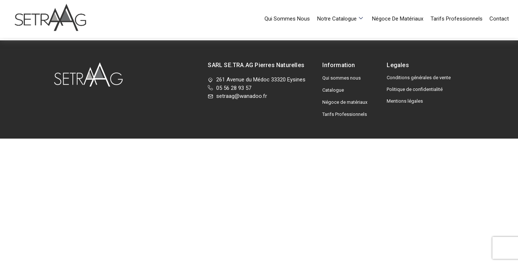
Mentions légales (405, 101)
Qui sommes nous (293, 9)
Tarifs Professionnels (458, 9)
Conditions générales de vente (419, 77)
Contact (499, 9)
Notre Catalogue (345, 9)
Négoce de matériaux (401, 9)
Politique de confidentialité (415, 89)
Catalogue (333, 90)
